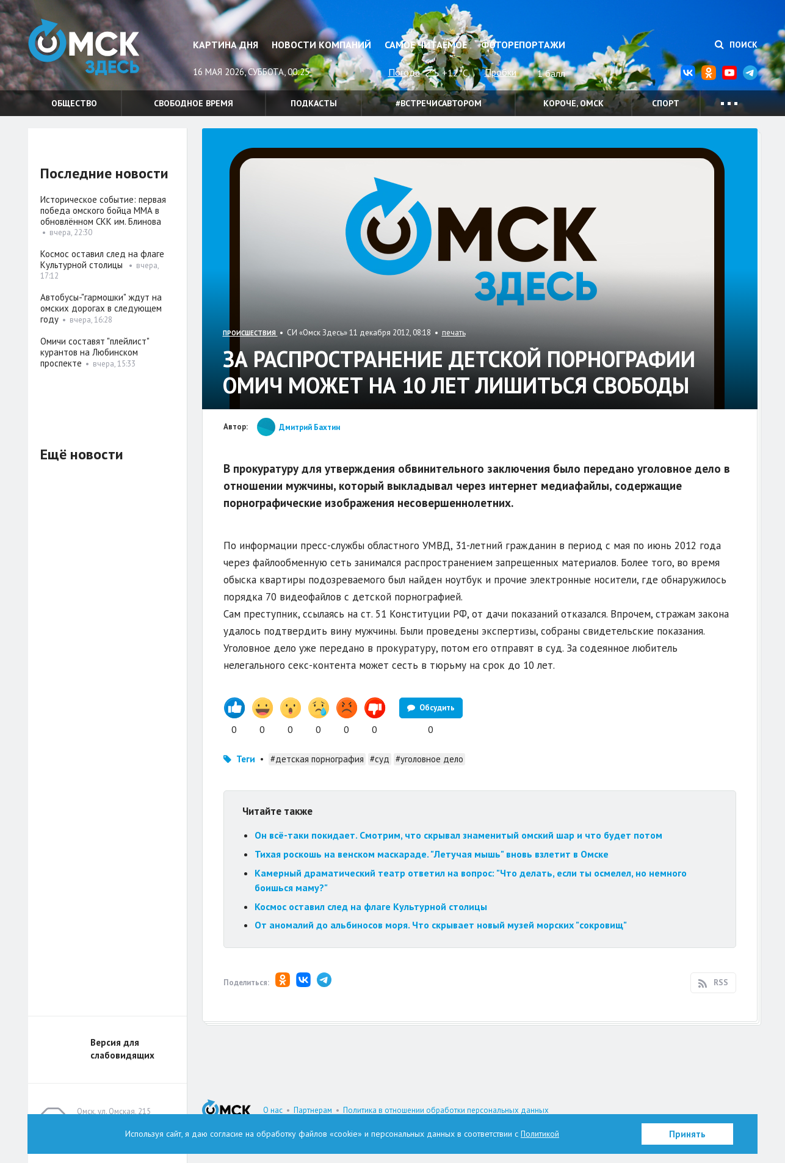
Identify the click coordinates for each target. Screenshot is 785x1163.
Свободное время (193, 103)
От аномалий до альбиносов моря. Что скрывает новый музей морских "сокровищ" (441, 925)
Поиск (736, 44)
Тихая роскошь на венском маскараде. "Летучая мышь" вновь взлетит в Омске (432, 854)
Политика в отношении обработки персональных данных (446, 1110)
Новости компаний (321, 44)
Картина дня (225, 44)
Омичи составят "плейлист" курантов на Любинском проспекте (94, 352)
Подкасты (314, 103)
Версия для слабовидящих (122, 1049)
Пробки (500, 72)
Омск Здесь (89, 49)
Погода (404, 72)
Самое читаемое (426, 44)
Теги (245, 759)
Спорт (665, 103)
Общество (74, 103)
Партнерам (313, 1110)
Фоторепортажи (523, 44)
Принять (687, 1134)
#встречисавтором (439, 103)
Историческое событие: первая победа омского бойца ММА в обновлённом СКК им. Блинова (103, 210)
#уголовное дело (429, 759)
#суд (379, 759)
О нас (273, 1110)
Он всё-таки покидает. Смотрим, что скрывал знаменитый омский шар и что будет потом (458, 835)
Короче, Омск (573, 103)
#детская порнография (317, 759)
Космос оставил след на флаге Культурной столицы (372, 906)
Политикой (540, 1133)
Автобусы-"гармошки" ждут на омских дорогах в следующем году (101, 308)
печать (454, 332)
